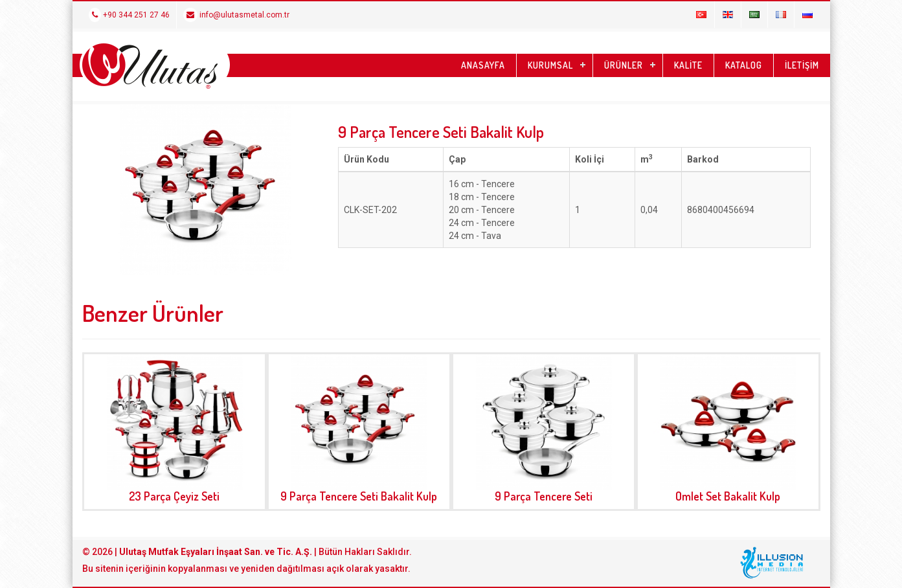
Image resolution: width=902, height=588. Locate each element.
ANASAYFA (483, 65)
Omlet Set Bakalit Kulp (727, 496)
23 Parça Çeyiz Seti (174, 496)
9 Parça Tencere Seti (543, 496)
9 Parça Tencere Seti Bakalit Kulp (358, 496)
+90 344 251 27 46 (129, 15)
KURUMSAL (550, 65)
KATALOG (743, 65)
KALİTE (688, 65)
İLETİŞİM (802, 65)
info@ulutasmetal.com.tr (236, 15)
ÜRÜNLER (623, 65)
